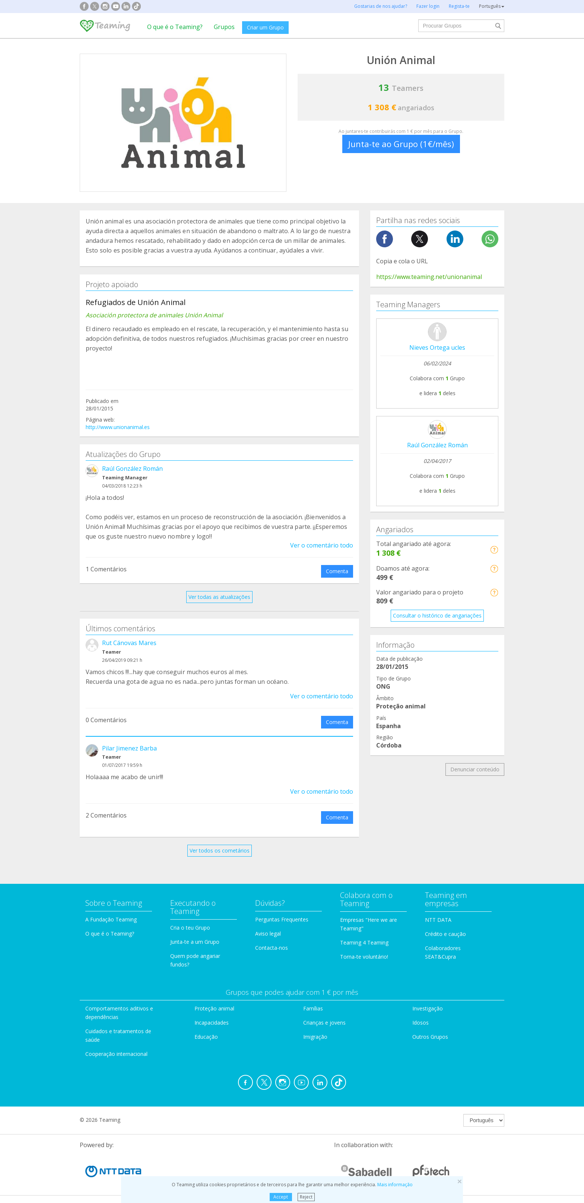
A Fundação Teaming (111, 919)
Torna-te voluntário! (364, 956)
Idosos (420, 1022)
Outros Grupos (430, 1036)
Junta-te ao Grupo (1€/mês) (401, 143)
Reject (306, 1197)
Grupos (224, 27)
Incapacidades (211, 1022)
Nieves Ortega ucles (437, 347)
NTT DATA (438, 919)
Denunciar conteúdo (474, 769)
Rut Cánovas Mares (129, 643)
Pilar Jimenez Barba (129, 748)
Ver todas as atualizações (219, 596)
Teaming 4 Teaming (364, 942)
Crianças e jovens (324, 1022)
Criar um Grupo (265, 27)
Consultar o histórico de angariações (437, 615)
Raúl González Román (132, 468)
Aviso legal (268, 933)
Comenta (337, 571)
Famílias (313, 1008)
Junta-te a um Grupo (194, 941)
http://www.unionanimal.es (118, 427)
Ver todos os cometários (220, 850)
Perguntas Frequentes (281, 919)
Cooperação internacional (116, 1053)
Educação (206, 1036)
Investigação (427, 1008)
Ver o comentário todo (321, 545)
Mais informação (395, 1184)
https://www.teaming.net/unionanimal (429, 277)
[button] (494, 549)
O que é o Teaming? (175, 27)
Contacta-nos (271, 947)
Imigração (315, 1036)
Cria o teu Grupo (190, 927)
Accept (280, 1197)
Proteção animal (214, 1008)
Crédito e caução (445, 933)
